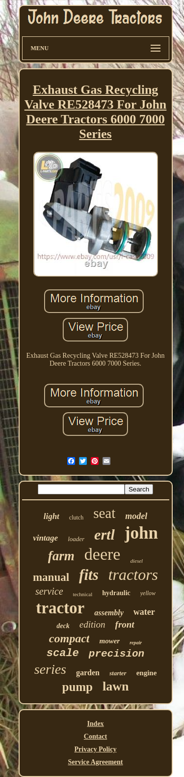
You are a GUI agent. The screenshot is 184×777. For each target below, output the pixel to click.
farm (61, 555)
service (49, 591)
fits (89, 574)
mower (109, 641)
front (124, 624)
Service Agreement (95, 762)
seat (104, 513)
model (136, 516)
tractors (133, 574)
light (51, 516)
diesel (136, 561)
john (141, 533)
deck (62, 626)
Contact (95, 736)
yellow (148, 593)
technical (83, 594)
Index (95, 723)
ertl (104, 534)
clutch (76, 517)
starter (118, 673)
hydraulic (116, 593)
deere (102, 554)
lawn (116, 686)
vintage (45, 538)
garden (88, 672)
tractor (60, 608)
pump (77, 686)
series (50, 669)
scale (63, 653)
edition (92, 624)
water (144, 612)
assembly (109, 612)
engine (146, 673)
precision (116, 654)
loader (76, 539)
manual (51, 577)
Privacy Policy (96, 749)
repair (136, 642)
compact (69, 638)
